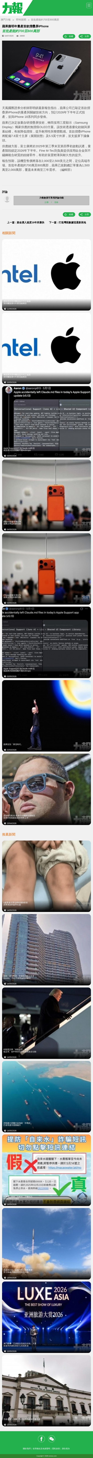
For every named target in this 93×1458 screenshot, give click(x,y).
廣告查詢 (66, 1448)
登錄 (56, 202)
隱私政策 (56, 1448)
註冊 (47, 202)
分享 (87, 36)
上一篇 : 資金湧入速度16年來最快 (25, 222)
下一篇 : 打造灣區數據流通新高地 (67, 222)
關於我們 (27, 1448)
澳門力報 (6, 19)
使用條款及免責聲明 (41, 1448)
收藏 (71, 36)
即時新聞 (21, 19)
